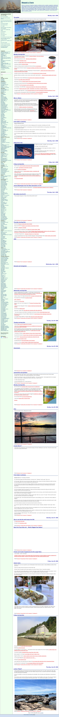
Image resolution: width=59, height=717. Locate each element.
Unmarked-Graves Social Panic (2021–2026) (30, 652)
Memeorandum (3, 283)
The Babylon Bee (3, 126)
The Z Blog (2, 133)
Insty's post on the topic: (20, 521)
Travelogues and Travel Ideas (5, 68)
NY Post (2, 289)
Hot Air (2, 201)
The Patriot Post (3, 316)
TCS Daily (2, 301)
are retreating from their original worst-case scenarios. (37, 83)
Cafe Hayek (3, 140)
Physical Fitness (23, 558)
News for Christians (4, 224)
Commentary (3, 266)
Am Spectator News (4, 257)
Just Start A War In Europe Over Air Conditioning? (30, 386)
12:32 (21, 119)
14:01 (32, 288)
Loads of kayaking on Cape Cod (5, 45)
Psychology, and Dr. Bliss (4, 63)
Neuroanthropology (4, 252)
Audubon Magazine (4, 100)
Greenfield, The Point (4, 199)
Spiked (2, 86)
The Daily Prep (3, 129)
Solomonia (2, 80)
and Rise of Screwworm (21, 169)
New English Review (4, 287)
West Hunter (3, 135)
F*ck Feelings (3, 250)
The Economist (3, 306)
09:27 (21, 138)
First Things (3, 223)
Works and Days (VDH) (4, 330)
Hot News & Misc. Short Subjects (5, 57)
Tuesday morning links (19, 322)
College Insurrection (4, 155)
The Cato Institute (4, 303)
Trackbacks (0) (39, 52)
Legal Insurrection (4, 170)
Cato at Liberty (3, 188)
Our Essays (2, 61)
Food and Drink (3, 55)
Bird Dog (18, 52)
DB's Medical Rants (4, 176)
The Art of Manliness (4, 124)
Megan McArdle (3, 148)
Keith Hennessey (3, 145)
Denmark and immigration (20, 266)
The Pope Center (3, 161)
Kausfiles (2, 204)
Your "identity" (3, 35)
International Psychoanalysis (5, 251)
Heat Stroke (32, 110)
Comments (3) (25, 220)
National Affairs (3, 284)
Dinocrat (2, 191)
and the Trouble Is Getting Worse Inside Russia (30, 342)
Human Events (3, 280)
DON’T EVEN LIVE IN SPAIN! (50, 235)
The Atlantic (3, 125)
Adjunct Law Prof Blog (4, 168)
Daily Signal (3, 269)
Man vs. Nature (17, 98)
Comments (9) (35, 343)
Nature (2, 239)
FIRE (2, 157)
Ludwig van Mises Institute (5, 147)
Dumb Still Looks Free (4, 193)
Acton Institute (3, 221)
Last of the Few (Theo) (4, 84)
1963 (15, 239)
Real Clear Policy (3, 294)
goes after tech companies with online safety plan (33, 310)
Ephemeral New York (4, 104)
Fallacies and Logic (4, 54)
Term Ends (22, 301)
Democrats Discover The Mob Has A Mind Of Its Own (29, 336)
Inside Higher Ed (3, 158)
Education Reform (4, 156)
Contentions (3, 267)
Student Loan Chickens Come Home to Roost (30, 225)
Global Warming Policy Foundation (6, 234)
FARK (2, 162)
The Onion (2, 164)
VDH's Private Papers (4, 218)
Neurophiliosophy (3, 240)
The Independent (3, 312)
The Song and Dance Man (5, 67)
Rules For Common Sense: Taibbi (34, 229)
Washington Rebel (4, 219)
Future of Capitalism (4, 196)
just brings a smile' (23, 523)
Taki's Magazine (3, 123)
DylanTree (2, 91)
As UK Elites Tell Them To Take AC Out (32, 654)
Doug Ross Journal (4, 192)
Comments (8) (35, 404)
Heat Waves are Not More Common (25, 167)
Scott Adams (3, 119)
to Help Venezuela (21, 647)
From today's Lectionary (20, 121)
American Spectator (4, 98)
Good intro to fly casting (4, 23)
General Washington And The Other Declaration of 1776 (27, 185)
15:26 (31, 52)
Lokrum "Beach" (18, 668)
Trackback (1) (30, 119)
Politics (2, 62)
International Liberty (4, 169)
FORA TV (2, 275)
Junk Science (3, 236)
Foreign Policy (3, 276)
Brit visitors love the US (20, 194)
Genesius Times (3, 108)
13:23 (32, 525)
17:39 (21, 220)
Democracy (3, 190)
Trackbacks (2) (40, 183)
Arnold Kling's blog (4, 185)
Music (2, 59)
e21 (1, 143)
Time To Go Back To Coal (21, 338)
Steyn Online (3, 300)
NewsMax (2, 288)
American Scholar (4, 97)
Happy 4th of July (18, 142)
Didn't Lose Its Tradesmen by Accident (25, 324)
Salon (2, 298)
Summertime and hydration (20, 372)
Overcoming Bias (3, 117)
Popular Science (3, 243)
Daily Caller (3, 268)
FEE (1, 274)
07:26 (21, 159)
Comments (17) (35, 93)
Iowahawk (2, 163)
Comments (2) (25, 189)
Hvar (15, 408)
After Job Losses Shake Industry (37, 316)
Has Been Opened (28, 297)
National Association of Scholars (6, 160)
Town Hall (2, 323)
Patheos (2, 225)
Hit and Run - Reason (4, 200)
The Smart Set (3, 132)
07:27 (32, 404)
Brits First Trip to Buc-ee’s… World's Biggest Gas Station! (28, 527)
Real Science (3, 244)
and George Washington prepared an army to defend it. (43, 187)
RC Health (2, 178)
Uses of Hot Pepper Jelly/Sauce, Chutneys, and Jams (5, 39)
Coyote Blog (3, 103)
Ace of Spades (3, 180)
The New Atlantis (3, 313)
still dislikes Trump (23, 60)
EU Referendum (3, 83)
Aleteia (2, 95)
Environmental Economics (5, 144)
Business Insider (3, 138)
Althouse (2, 96)
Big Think (2, 101)
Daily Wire (2, 270)
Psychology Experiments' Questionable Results (4, 47)
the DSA (22, 308)
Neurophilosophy (3, 241)
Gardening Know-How (4, 107)
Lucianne (2, 282)
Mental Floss (3, 115)
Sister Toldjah (3, 214)
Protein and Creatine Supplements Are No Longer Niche (27, 551)
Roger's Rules (3, 297)
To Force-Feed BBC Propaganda (41, 92)
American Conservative (4, 181)
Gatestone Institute (4, 279)
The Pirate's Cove (4, 217)
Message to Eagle (4, 238)
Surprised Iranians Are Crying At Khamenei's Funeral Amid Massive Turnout (41, 90)
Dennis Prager (3, 271)
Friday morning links (19, 164)
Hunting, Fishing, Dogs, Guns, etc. (6, 58)
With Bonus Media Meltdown (31, 58)
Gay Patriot (2, 198)
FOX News (2, 277)
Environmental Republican (5, 195)
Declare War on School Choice (24, 398)
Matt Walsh (2, 114)
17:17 (21, 370)
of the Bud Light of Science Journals (39, 73)
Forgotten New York (4, 105)
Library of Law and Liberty (5, 171)
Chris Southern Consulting (28, 714)
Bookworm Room (3, 187)
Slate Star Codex (3, 255)
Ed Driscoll (2, 194)
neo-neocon (3, 208)
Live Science (3, 237)
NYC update (2, 26)
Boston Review (3, 263)
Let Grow (2, 113)
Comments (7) (25, 159)
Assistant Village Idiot (4, 99)
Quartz (2, 293)
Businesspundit (3, 139)
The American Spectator (5, 302)
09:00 (32, 93)
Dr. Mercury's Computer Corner (5, 53)
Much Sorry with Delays (4, 16)
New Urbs (2, 116)
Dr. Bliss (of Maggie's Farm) (5, 249)
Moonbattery (3, 206)
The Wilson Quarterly (4, 321)
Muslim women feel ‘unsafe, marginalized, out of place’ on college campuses (33, 88)
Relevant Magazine (4, 228)
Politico (2, 292)
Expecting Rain (3, 92)
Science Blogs (3, 245)
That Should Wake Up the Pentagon (28, 340)
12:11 (31, 711)
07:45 (21, 515)
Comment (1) (34, 52)
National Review (3, 207)
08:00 (32, 237)
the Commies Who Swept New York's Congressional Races (43, 661)
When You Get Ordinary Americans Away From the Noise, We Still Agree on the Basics (44, 154)
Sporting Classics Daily (4, 122)
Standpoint (2, 299)
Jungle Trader (3, 112)
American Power (3, 182)
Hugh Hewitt (3, 202)
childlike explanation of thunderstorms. (26, 107)
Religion (2, 64)
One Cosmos (3, 253)
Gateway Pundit (3, 197)
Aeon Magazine (3, 94)
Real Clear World (3, 295)
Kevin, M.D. (3, 177)
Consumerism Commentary (5, 142)
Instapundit (2, 110)
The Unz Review (3, 317)
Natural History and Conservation (5, 60)
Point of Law (3, 173)
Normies (15, 400)
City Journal (3, 264)
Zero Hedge (3, 151)
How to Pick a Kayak (4, 42)
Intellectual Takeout (4, 111)
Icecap (2, 235)
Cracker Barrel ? (18, 445)
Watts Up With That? (4, 134)
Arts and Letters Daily (4, 262)
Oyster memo (17, 563)
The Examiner (3, 308)
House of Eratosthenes (4, 109)
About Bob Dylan (3, 89)
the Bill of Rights (25, 64)
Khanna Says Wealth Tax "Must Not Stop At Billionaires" (36, 86)
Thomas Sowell (3, 322)
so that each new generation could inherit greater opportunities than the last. (28, 294)
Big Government (3, 186)
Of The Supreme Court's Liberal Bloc (27, 85)
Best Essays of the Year (4, 52)
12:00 (32, 664)
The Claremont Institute (4, 304)
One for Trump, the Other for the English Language (32, 335)
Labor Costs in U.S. (4, 34)
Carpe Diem (3, 141)
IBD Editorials (3, 281)
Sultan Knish (3, 215)
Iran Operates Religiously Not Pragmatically (35, 663)
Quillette (2, 118)
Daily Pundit (3, 189)
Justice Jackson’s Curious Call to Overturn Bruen (32, 333)
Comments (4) (35, 237)
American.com (3, 261)
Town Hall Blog (3, 324)
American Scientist (4, 232)
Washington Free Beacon (5, 326)
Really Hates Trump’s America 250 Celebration (27, 62)
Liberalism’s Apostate (22, 227)
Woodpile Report (3, 136)
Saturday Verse (3, 65)
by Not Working (38, 66)
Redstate (2, 212)
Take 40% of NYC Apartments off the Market (36, 77)
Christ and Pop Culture (4, 222)
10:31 (32, 183)
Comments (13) (35, 183)
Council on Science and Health (6, 175)
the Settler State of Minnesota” (24, 79)
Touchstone (3, 229)
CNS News (2, 265)
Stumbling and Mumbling (5, 87)
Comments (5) (25, 119)
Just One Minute (3, 203)
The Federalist (3, 309)
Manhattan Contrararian (4, 205)
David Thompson (3, 82)
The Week (2, 319)
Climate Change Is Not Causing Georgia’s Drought (31, 81)
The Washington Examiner (5, 318)
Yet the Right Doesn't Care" (45, 312)
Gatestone (2, 278)
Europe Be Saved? (19, 178)
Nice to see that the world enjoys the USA (24, 519)
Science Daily (3, 246)
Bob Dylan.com (3, 90)
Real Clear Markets (4, 150)
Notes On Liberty (3, 210)
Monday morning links (19, 54)
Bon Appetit (3, 102)
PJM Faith (2, 226)
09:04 (21, 189)
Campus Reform (3, 153)
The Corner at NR (4, 305)
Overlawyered (3, 172)
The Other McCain (4, 216)
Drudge (2, 272)
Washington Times (4, 328)
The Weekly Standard (4, 320)
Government (17, 348)
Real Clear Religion (4, 227)
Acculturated (3, 93)
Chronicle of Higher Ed (4, 154)
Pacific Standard (3, 290)
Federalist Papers (4, 273)
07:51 (32, 343)
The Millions (3, 131)
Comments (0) (25, 138)
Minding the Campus (4, 159)
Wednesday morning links (20, 290)
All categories (3, 69)
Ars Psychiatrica (3, 248)
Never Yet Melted (3, 209)
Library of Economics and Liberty (6, 146)
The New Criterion (4, 314)
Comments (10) (35, 664)
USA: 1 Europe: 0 (17, 299)
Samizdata (2, 85)
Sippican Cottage (3, 120)
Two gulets (16, 17)
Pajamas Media (3, 291)
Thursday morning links (20, 222)
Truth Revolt (3, 325)
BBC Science (3, 233)
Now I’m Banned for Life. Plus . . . (29, 657)
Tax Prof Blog (3, 174)
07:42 (21, 261)
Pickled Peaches (3, 31)
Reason (2, 296)
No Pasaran (3, 79)
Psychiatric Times (4, 254)
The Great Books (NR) (4, 130)
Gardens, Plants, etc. (4, 56)
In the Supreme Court (22, 659)
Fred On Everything (4, 106)
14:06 (27, 613)
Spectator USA (3, 121)
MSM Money (3, 149)
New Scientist (3, 242)
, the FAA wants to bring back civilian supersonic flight (29, 165)
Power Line (2, 211)
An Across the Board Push (27, 396)
